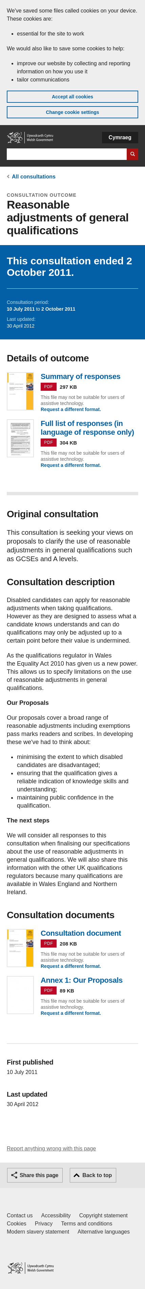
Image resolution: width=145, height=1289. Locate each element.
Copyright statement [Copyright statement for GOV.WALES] (103, 1215)
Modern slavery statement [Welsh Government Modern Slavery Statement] (38, 1232)
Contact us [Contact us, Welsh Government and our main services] (20, 1215)
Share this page (39, 1175)
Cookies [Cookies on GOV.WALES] (16, 1223)
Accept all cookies (72, 96)
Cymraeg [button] (120, 137)
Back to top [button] (97, 1175)
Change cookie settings (72, 112)
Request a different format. (71, 409)
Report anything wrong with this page (51, 1148)
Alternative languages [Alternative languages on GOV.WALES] (104, 1232)
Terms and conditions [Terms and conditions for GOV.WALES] (86, 1223)
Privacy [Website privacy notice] (44, 1223)
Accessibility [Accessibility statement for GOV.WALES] (55, 1215)
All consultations (34, 177)
